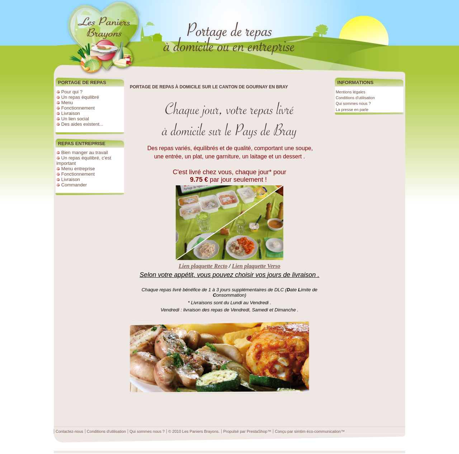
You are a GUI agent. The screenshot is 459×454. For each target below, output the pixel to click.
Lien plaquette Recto (203, 266)
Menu (67, 102)
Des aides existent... (82, 124)
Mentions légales (350, 92)
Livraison (70, 113)
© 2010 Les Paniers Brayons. (193, 431)
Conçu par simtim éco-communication (308, 431)
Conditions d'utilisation (355, 98)
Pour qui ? (71, 91)
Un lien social (75, 118)
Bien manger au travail (84, 152)
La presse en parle (352, 109)
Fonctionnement (78, 108)
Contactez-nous (69, 431)
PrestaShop (257, 431)
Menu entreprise (78, 168)
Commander (74, 184)
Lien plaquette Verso (256, 266)
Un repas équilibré (80, 97)
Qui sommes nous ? (353, 103)
